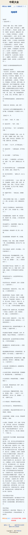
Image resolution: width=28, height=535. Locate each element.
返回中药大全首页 (19, 525)
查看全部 (19, 6)
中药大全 (4, 6)
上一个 (15, 6)
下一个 (24, 6)
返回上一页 (7, 525)
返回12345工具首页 (14, 526)
